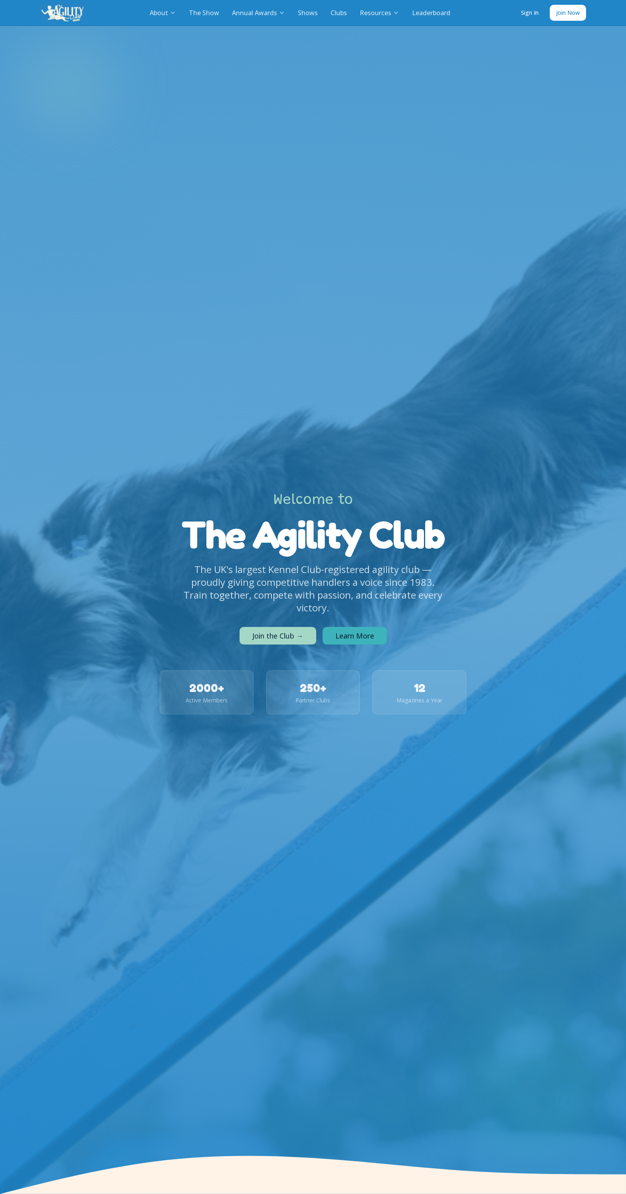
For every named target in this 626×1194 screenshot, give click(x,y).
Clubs (339, 12)
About (163, 12)
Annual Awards (258, 12)
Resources (379, 12)
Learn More (354, 637)
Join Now (568, 12)
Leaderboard (431, 12)
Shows (308, 12)
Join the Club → (277, 637)
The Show (204, 12)
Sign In (530, 12)
